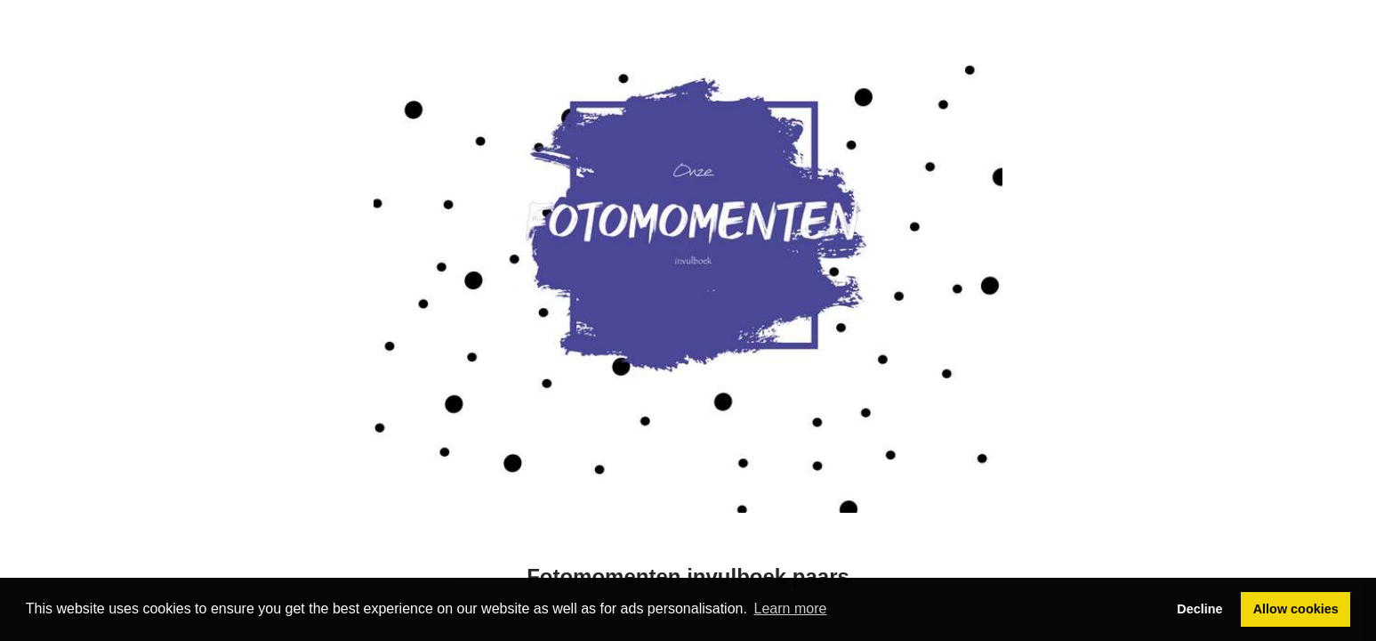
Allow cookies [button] (1296, 609)
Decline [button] (1199, 609)
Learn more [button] (790, 608)
